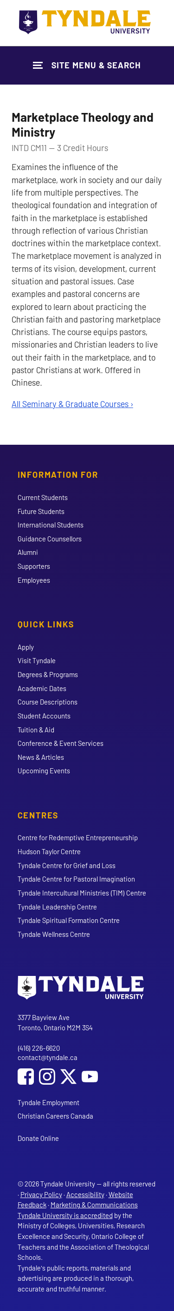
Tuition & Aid (36, 729)
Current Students (43, 497)
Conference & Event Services (60, 743)
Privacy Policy (41, 1194)
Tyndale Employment (48, 1102)
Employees (34, 580)
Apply (26, 647)
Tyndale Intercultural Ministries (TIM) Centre (82, 893)
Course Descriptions (47, 702)
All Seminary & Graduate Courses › (72, 404)
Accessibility (85, 1194)
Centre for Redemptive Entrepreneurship (78, 837)
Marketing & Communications (94, 1204)
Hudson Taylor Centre (49, 851)
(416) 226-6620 (39, 1048)
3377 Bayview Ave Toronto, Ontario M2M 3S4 (55, 1022)
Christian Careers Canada (55, 1116)
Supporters (34, 566)
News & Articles (41, 757)
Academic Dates (42, 688)
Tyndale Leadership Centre (57, 907)
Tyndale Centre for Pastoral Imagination (76, 879)
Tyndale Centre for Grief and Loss (67, 865)
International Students (51, 524)
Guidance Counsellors (50, 538)
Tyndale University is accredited (65, 1215)
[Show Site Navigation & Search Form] (87, 65)
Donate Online (38, 1138)
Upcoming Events (44, 770)
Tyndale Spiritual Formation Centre (69, 920)
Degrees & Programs (48, 674)
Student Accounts (44, 715)
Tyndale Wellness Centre (54, 934)
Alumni (28, 552)
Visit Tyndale (37, 660)
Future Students (41, 511)
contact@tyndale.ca (47, 1057)
